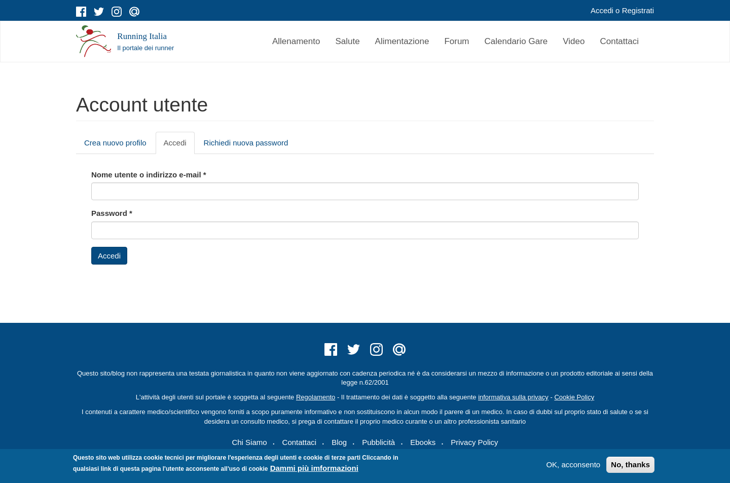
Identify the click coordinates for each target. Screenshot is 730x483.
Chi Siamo (249, 442)
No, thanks (630, 464)
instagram (117, 12)
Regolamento (315, 397)
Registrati (638, 10)
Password (111, 213)
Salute (347, 41)
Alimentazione (402, 41)
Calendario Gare (516, 41)
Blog (339, 442)
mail (134, 12)
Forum (456, 41)
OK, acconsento (573, 464)
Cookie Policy (574, 397)
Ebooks (422, 442)
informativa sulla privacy (513, 397)
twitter (99, 12)
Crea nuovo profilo (115, 142)
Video (574, 41)
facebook (81, 12)
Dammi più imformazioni (314, 468)
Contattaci (619, 41)
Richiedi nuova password (246, 142)
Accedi (602, 10)
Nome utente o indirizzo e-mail (148, 174)
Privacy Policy (474, 442)
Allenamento (296, 41)
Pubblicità (378, 442)
